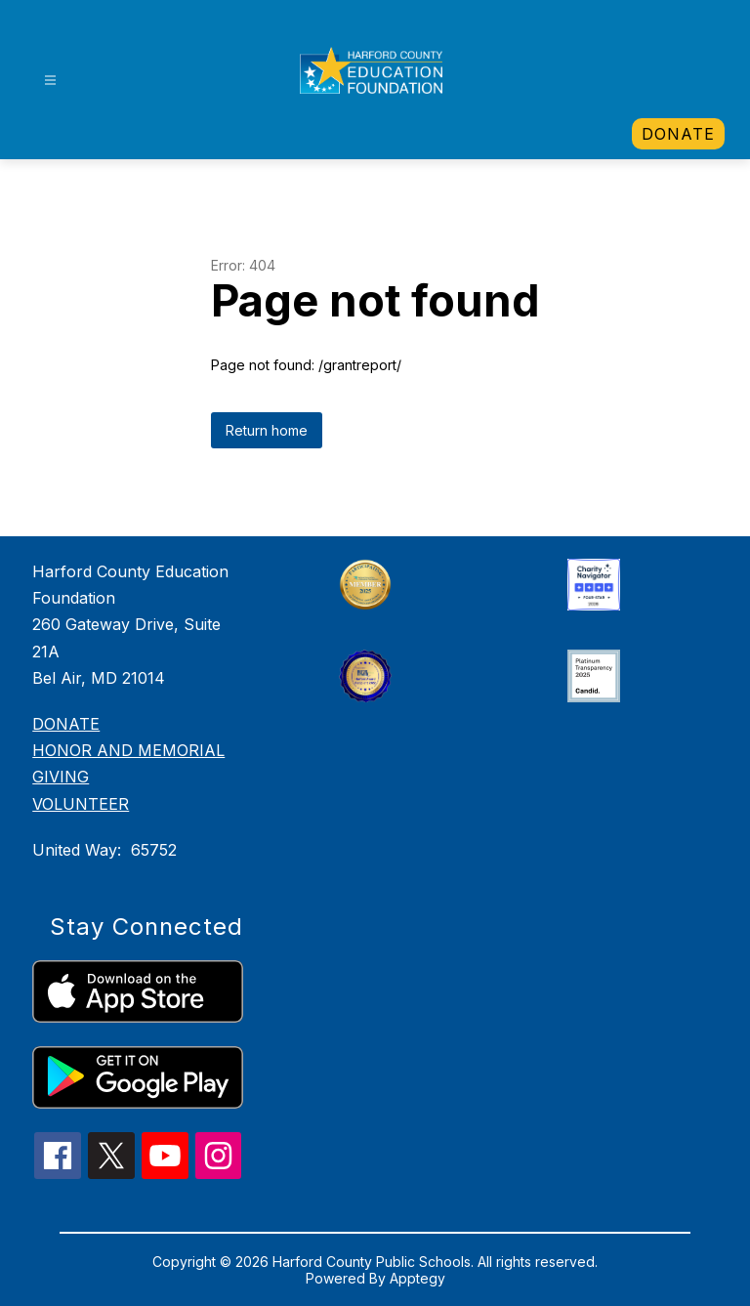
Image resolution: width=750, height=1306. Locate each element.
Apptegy (417, 1278)
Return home (267, 430)
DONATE (66, 724)
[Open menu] (50, 80)
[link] (678, 133)
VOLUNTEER (80, 804)
